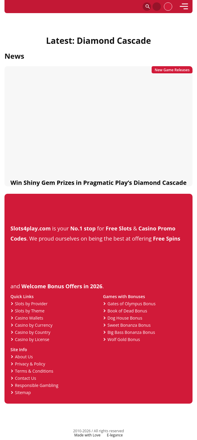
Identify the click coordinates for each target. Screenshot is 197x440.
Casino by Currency (34, 325)
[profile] (168, 6)
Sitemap (23, 392)
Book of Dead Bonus (127, 311)
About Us (24, 357)
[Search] (147, 6)
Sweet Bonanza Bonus (129, 325)
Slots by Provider (31, 303)
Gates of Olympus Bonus (131, 303)
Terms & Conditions (34, 371)
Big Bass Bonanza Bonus (131, 332)
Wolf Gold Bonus (123, 339)
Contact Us (25, 378)
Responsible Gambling (36, 385)
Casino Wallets (29, 318)
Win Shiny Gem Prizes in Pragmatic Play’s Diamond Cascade (98, 183)
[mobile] (184, 6)
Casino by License (32, 339)
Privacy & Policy (30, 364)
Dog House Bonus (124, 318)
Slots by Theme (29, 311)
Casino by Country (32, 332)
